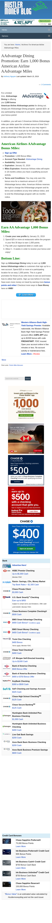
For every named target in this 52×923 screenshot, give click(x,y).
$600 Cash (16, 753)
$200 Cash (16, 738)
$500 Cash (16, 614)
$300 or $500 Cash (20, 684)
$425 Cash (16, 692)
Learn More (21, 846)
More (4, 360)
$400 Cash (16, 653)
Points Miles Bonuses (16, 365)
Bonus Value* (11, 894)
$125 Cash (16, 700)
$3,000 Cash (17, 592)
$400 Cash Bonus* (26, 623)
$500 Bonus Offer (19, 669)
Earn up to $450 (19, 600)
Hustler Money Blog (26, 8)
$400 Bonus (17, 642)
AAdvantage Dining (34, 159)
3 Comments (46, 85)
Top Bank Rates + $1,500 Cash (25, 585)
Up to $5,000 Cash (20, 574)
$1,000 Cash (17, 719)
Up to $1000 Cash (20, 661)
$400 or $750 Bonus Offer (23, 677)
